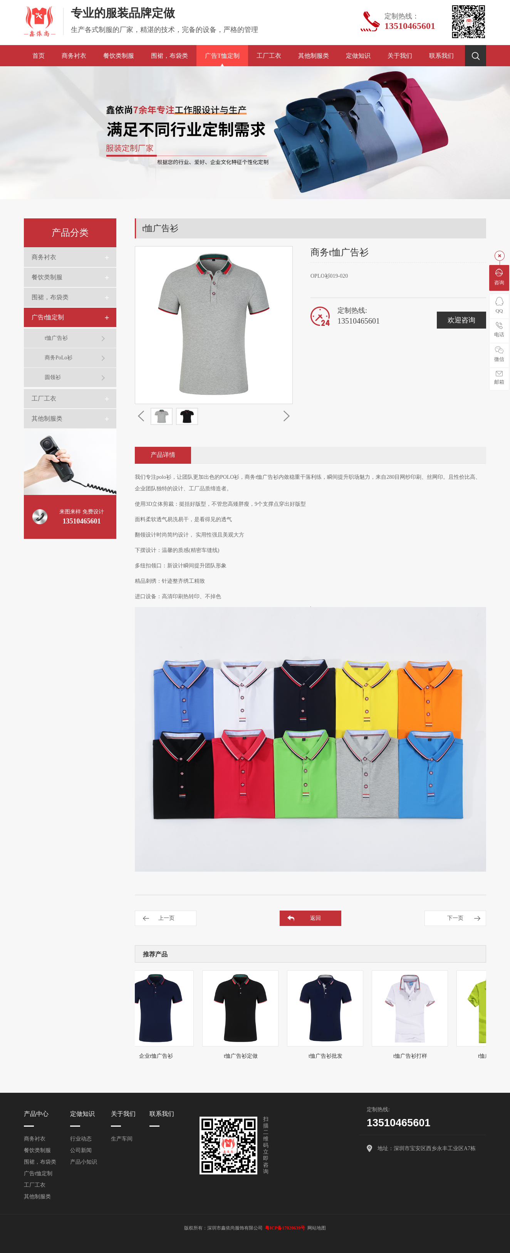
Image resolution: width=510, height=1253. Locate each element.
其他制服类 (313, 55)
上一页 (166, 918)
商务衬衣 (74, 55)
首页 (38, 55)
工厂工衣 (269, 55)
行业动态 (81, 1139)
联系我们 (441, 55)
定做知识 (358, 55)
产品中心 (36, 1113)
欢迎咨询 (461, 320)
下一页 (455, 918)
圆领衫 (53, 377)
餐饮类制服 (118, 55)
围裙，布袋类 (169, 55)
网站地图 (316, 1228)
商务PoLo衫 (58, 358)
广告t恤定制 (222, 55)
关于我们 (400, 55)
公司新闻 (81, 1150)
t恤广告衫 (56, 338)
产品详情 (163, 454)
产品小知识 (83, 1162)
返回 (315, 918)
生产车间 (122, 1139)
